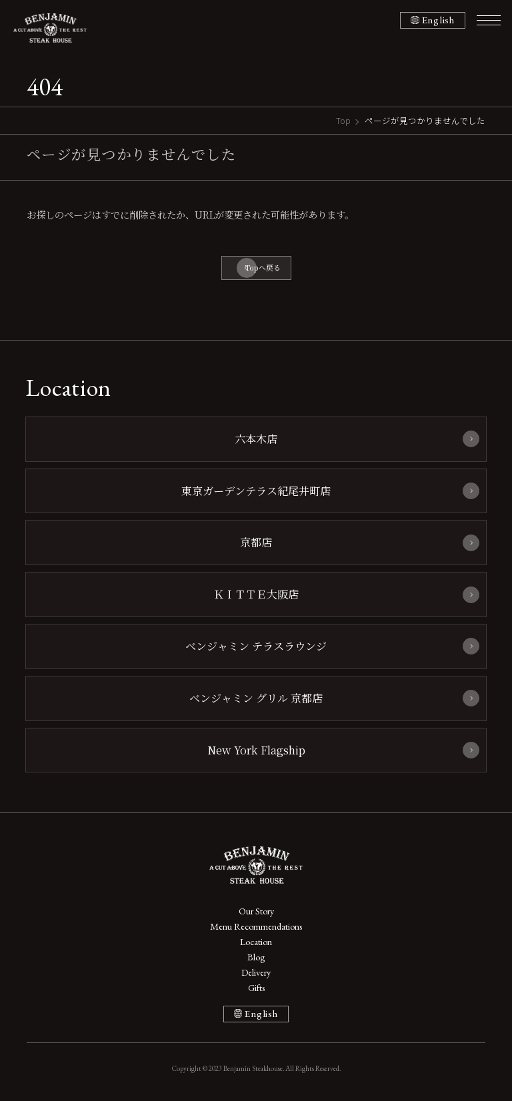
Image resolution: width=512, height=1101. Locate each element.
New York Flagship (256, 750)
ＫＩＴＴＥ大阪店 (256, 594)
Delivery (256, 972)
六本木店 (256, 439)
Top (343, 120)
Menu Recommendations (256, 926)
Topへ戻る (263, 268)
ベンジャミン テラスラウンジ (256, 646)
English (438, 20)
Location (256, 942)
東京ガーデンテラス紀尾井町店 (256, 491)
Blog (256, 957)
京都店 (256, 542)
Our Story (256, 911)
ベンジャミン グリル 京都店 (256, 698)
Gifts (256, 988)
